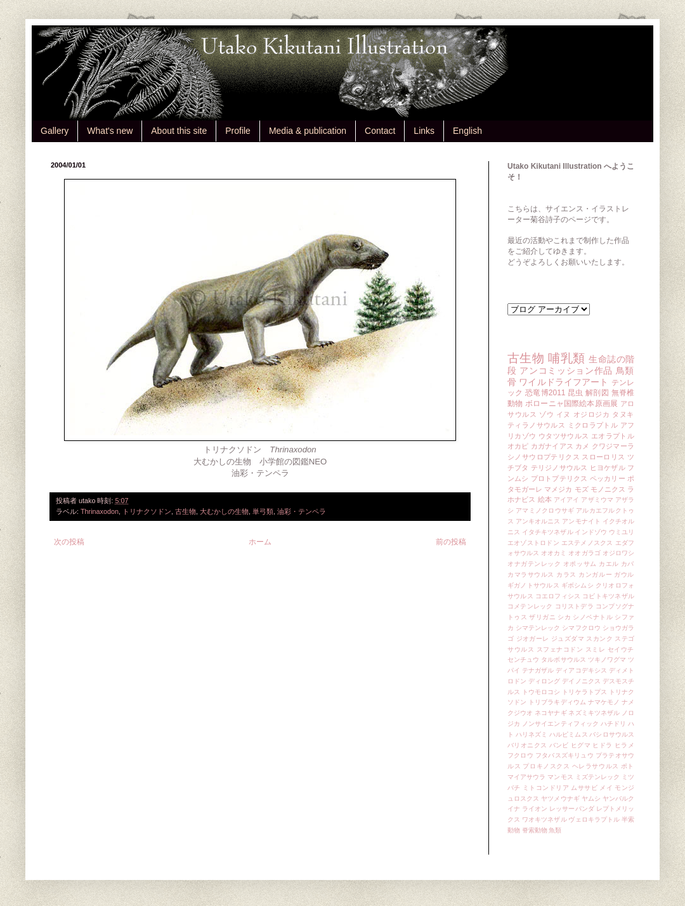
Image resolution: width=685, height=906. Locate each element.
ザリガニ (542, 617)
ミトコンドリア (546, 787)
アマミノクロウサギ (545, 510)
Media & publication (307, 131)
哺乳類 (566, 358)
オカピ (518, 446)
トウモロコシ (541, 691)
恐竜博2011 (545, 392)
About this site (179, 131)
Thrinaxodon (100, 511)
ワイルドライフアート (563, 382)
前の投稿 (451, 541)
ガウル (624, 574)
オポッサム (580, 563)
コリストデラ (574, 606)
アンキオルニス (538, 521)
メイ (606, 787)
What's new (110, 131)
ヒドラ (602, 745)
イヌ (563, 414)
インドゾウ (590, 531)
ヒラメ (624, 745)
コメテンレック (530, 606)
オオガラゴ (584, 552)
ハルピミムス (568, 734)
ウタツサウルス (563, 436)
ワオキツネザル (544, 819)
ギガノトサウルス (533, 585)
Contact (380, 131)
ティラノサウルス (536, 425)
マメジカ (558, 489)
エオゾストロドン (533, 542)
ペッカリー (607, 478)
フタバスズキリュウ (564, 755)
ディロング (544, 681)
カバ (627, 563)
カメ (582, 446)
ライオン (534, 808)
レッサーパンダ (571, 808)
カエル (609, 563)
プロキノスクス (546, 766)
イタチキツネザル (547, 531)
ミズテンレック (597, 776)
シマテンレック (538, 627)
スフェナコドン (560, 649)
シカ (564, 617)
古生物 (185, 511)
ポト (627, 766)
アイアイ (567, 499)
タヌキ (623, 414)
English (467, 131)
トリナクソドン (146, 511)
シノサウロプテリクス (543, 457)
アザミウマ (597, 499)
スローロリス (603, 457)
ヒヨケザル (607, 467)
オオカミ (553, 552)
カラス (566, 574)
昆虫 (576, 392)
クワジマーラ (613, 446)
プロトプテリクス (559, 478)
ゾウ (546, 414)
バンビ (559, 745)
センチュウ (523, 659)
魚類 (555, 830)
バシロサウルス (611, 734)
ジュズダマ (567, 638)
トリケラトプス (584, 691)
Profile (238, 131)
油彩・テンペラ (301, 511)
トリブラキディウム (557, 702)
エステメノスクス (587, 542)
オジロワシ (618, 552)
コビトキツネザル (608, 596)
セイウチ (621, 649)
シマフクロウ (581, 627)
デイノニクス (581, 681)
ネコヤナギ (550, 712)
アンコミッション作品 (566, 370)
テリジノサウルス (559, 467)
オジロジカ (591, 414)
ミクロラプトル (593, 425)
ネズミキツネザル (594, 712)
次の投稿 (69, 541)
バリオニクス (527, 745)
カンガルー (595, 574)
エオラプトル (612, 436)
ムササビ (584, 787)
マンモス (560, 776)
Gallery (54, 131)
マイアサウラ (526, 776)
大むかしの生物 (224, 511)
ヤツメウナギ (560, 798)
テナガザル (538, 670)
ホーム (260, 541)
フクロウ (520, 755)
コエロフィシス (558, 596)
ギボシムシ (577, 585)
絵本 (545, 499)
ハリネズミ (531, 734)
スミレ (595, 649)
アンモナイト (581, 521)
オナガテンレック (534, 563)
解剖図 (597, 392)
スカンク (599, 638)
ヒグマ (580, 745)
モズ (582, 489)
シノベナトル (593, 617)
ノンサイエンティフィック (560, 723)
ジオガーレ (532, 638)
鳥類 (625, 370)
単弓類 (262, 511)
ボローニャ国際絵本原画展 (571, 403)
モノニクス (607, 489)
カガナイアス (552, 446)
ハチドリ (613, 723)
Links (424, 131)
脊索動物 (534, 830)
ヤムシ (591, 798)
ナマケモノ (604, 702)
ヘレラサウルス (595, 766)
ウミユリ (621, 531)
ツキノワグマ (607, 659)
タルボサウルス (563, 659)
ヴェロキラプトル (594, 819)
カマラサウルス (530, 574)
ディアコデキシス (581, 670)
